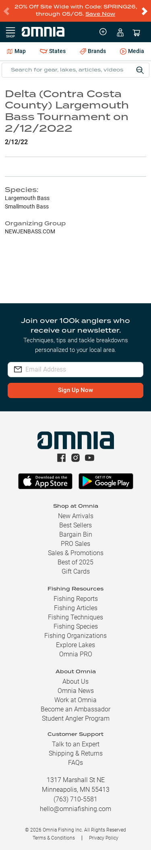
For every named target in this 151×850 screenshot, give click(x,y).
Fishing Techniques (75, 617)
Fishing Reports (76, 599)
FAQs (75, 762)
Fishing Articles (75, 608)
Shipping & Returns (76, 753)
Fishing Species (76, 626)
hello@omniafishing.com (75, 809)
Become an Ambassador (75, 709)
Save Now (100, 14)
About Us (75, 681)
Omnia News (76, 691)
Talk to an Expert (75, 744)
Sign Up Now (75, 390)
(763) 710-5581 (75, 799)
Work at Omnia (75, 700)
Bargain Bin (75, 534)
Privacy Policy (103, 838)
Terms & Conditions (54, 838)
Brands (93, 51)
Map (16, 51)
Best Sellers (75, 525)
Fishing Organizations (75, 636)
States (53, 51)
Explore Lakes (75, 645)
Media (132, 52)
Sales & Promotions (75, 553)
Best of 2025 (75, 562)
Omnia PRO (75, 654)
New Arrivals (75, 516)
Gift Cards (76, 571)
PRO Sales (75, 544)
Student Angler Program (76, 718)
